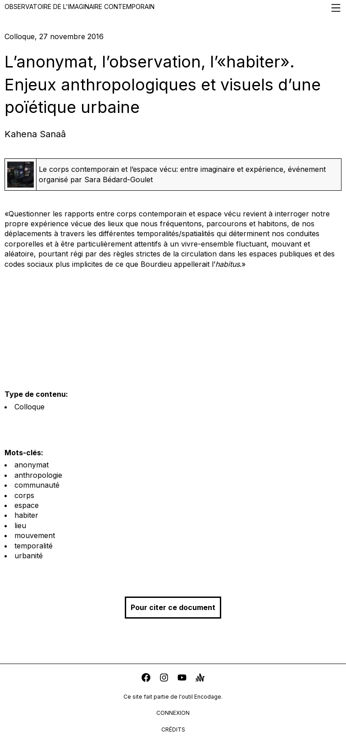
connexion (173, 712)
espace (26, 505)
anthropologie (38, 475)
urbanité (28, 555)
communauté (36, 484)
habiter (26, 515)
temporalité (33, 545)
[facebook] (145, 678)
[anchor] (200, 678)
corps (24, 495)
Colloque (29, 406)
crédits (173, 729)
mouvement (34, 535)
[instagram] (163, 678)
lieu (20, 525)
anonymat (31, 464)
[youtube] (182, 678)
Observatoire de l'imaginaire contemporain (173, 7)
